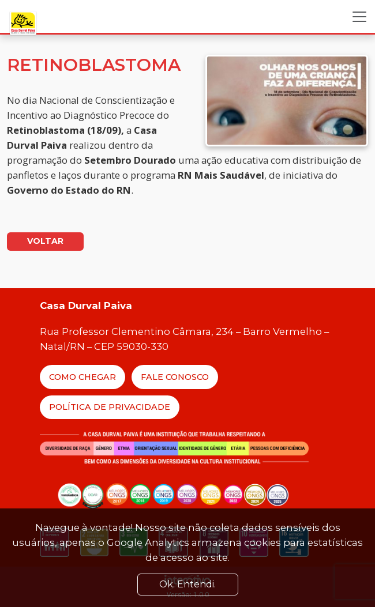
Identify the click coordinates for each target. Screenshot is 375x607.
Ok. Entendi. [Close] (187, 584)
